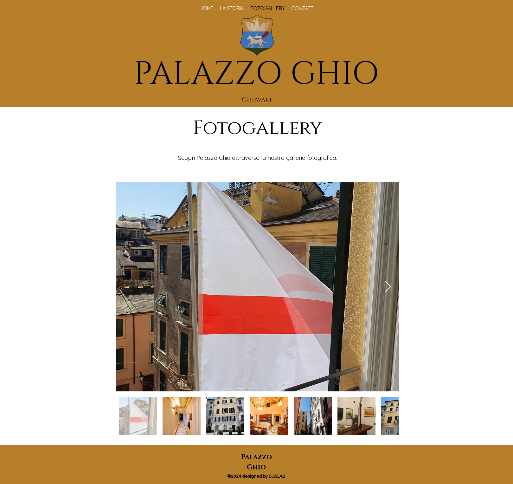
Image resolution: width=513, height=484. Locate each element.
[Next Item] (388, 287)
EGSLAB (277, 476)
